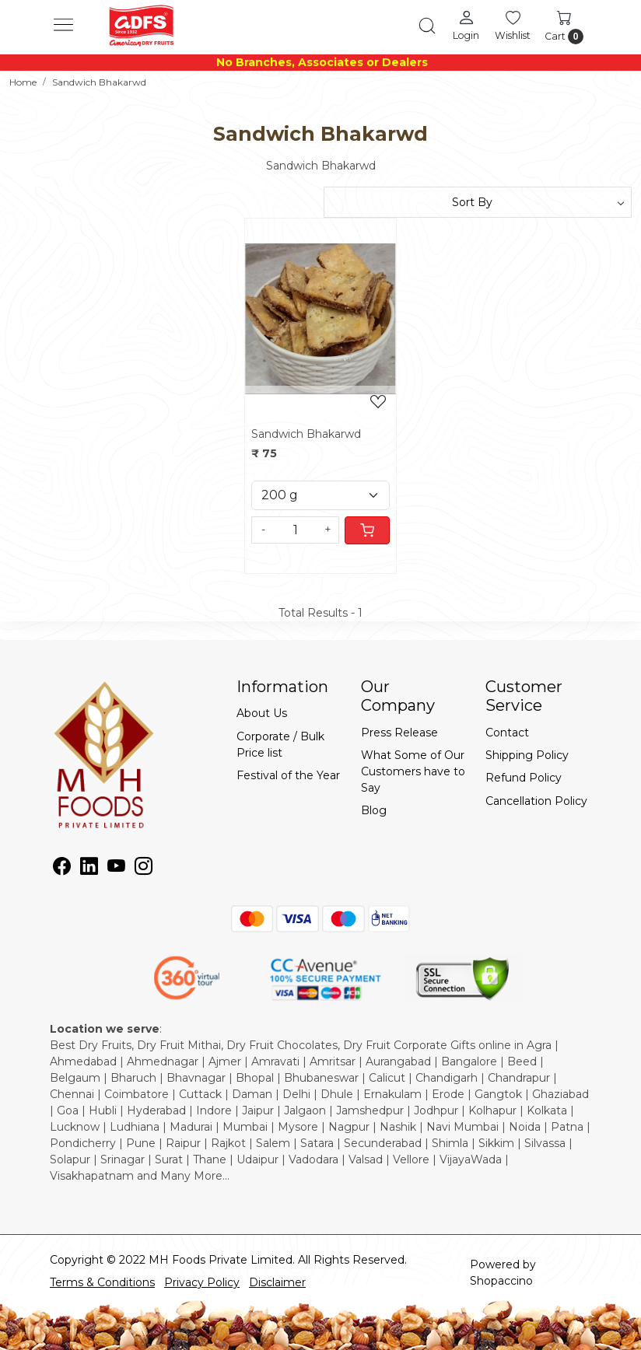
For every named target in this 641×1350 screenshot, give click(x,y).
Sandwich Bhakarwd (306, 434)
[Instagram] (143, 869)
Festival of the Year (288, 775)
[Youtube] (116, 869)
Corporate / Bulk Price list (280, 744)
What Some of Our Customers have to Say (413, 771)
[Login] (466, 25)
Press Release (399, 733)
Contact (507, 733)
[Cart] (367, 530)
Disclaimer (277, 1282)
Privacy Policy (202, 1282)
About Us (261, 713)
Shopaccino (501, 1281)
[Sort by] (478, 202)
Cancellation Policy (536, 801)
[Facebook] (62, 869)
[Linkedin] (89, 869)
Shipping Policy (527, 755)
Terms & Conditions (102, 1282)
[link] (427, 26)
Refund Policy (523, 778)
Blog (374, 810)
